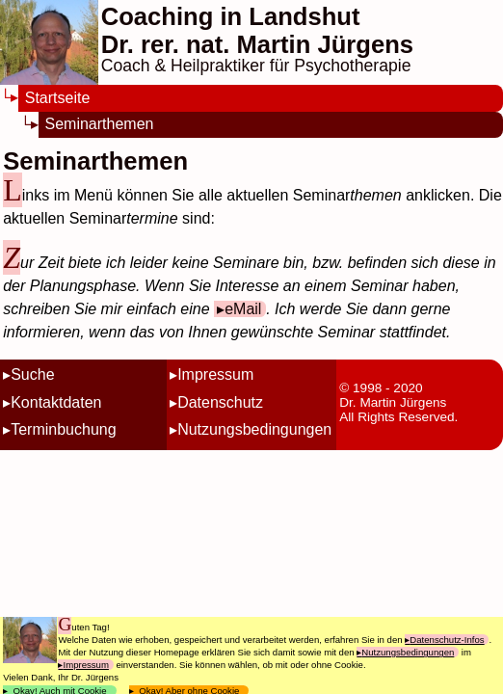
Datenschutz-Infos (447, 639)
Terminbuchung (63, 429)
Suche (32, 374)
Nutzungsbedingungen (254, 429)
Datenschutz (220, 402)
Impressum (215, 374)
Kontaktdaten (56, 402)
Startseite (58, 98)
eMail (243, 309)
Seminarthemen (99, 124)
